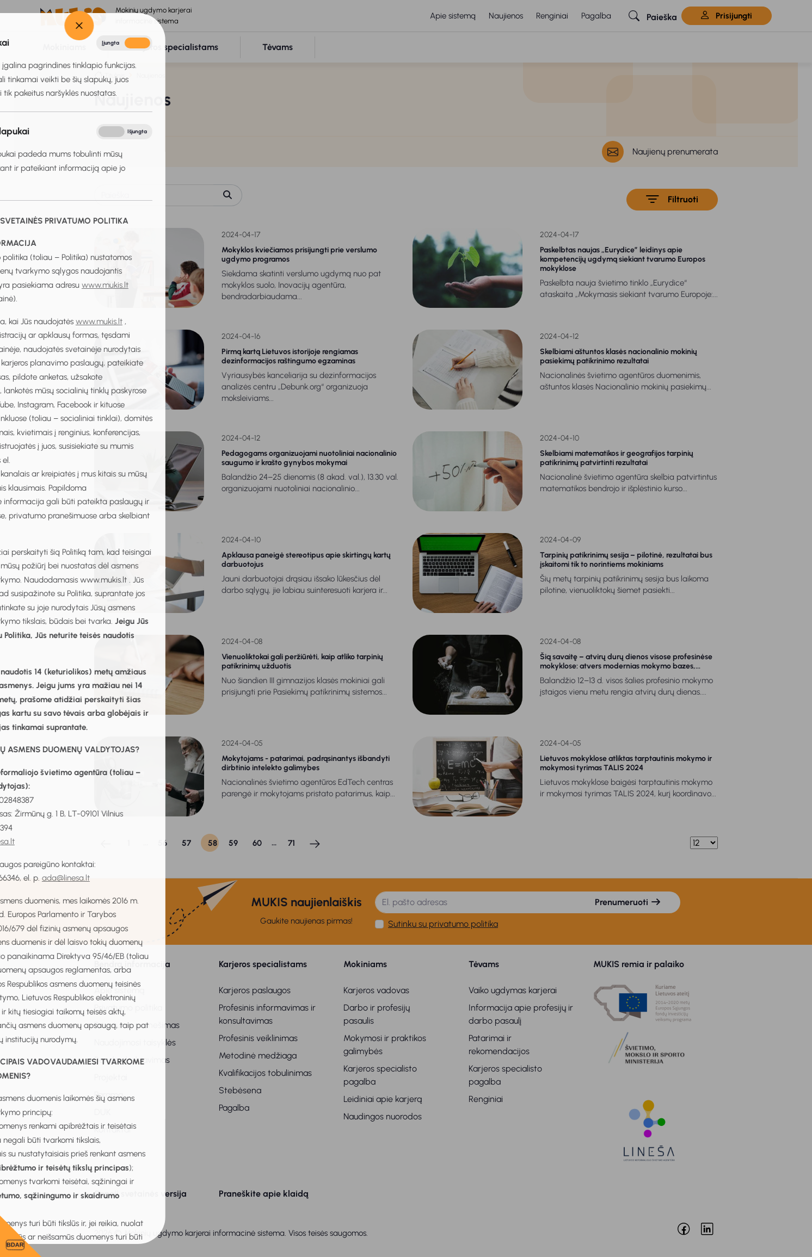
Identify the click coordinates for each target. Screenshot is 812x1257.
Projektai (110, 1077)
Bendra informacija (132, 964)
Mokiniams (365, 964)
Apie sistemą (453, 16)
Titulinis (114, 75)
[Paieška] (154, 195)
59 (233, 843)
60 (257, 843)
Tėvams (484, 964)
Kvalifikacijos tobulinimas (265, 1073)
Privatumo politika (128, 1007)
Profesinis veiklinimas (258, 1038)
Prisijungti (726, 16)
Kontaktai (112, 1129)
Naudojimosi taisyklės (135, 1042)
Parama (108, 1094)
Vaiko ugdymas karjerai (513, 990)
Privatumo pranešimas (137, 1025)
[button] (652, 16)
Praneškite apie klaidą (264, 1193)
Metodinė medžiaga (258, 1055)
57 (186, 843)
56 (162, 843)
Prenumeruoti (628, 902)
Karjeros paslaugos (255, 990)
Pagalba (596, 16)
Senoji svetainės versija (140, 1193)
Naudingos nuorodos (382, 1116)
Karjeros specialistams (263, 964)
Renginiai (552, 16)
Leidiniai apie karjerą (382, 1099)
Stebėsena (240, 1090)
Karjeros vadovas (376, 990)
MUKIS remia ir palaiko (638, 964)
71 (291, 843)
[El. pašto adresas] (475, 902)
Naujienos (506, 16)
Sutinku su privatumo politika (443, 924)
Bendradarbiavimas (132, 1060)
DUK (102, 1112)
